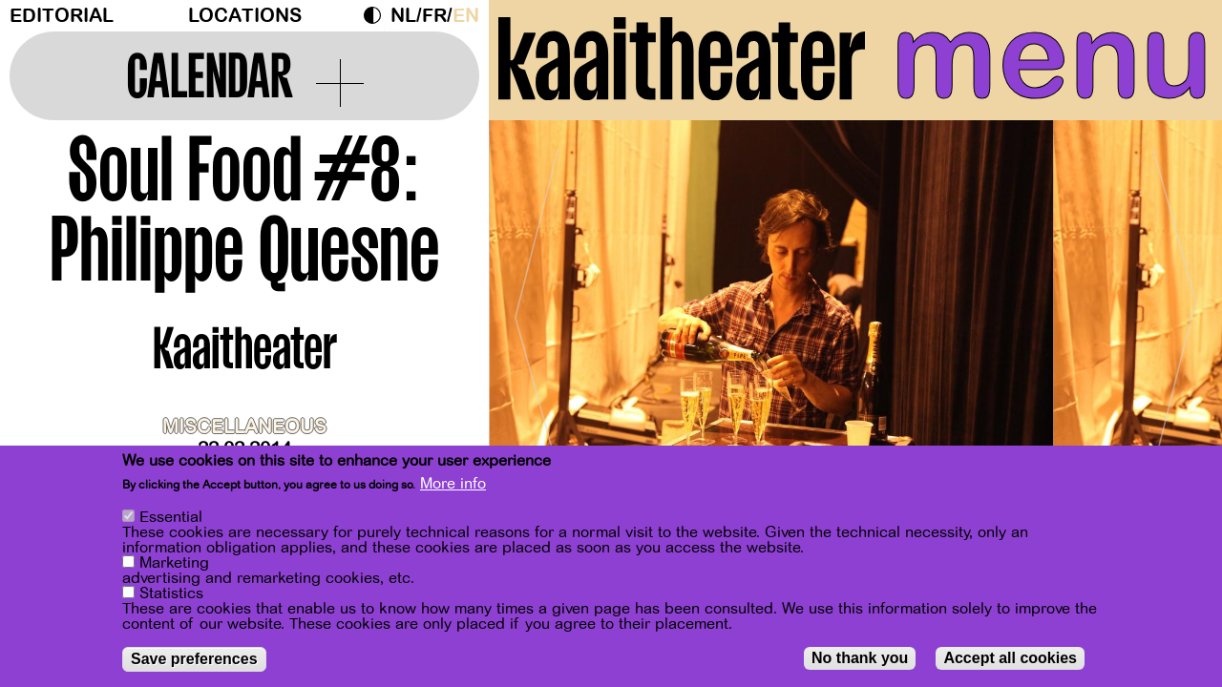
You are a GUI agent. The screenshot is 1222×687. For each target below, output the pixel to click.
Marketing (174, 565)
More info (453, 486)
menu (1051, 57)
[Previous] (536, 309)
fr (434, 16)
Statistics (171, 596)
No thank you (859, 661)
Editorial (62, 16)
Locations (245, 16)
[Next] (1174, 309)
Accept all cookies (1010, 661)
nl (403, 16)
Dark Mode (377, 15)
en (466, 16)
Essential (170, 520)
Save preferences (194, 662)
